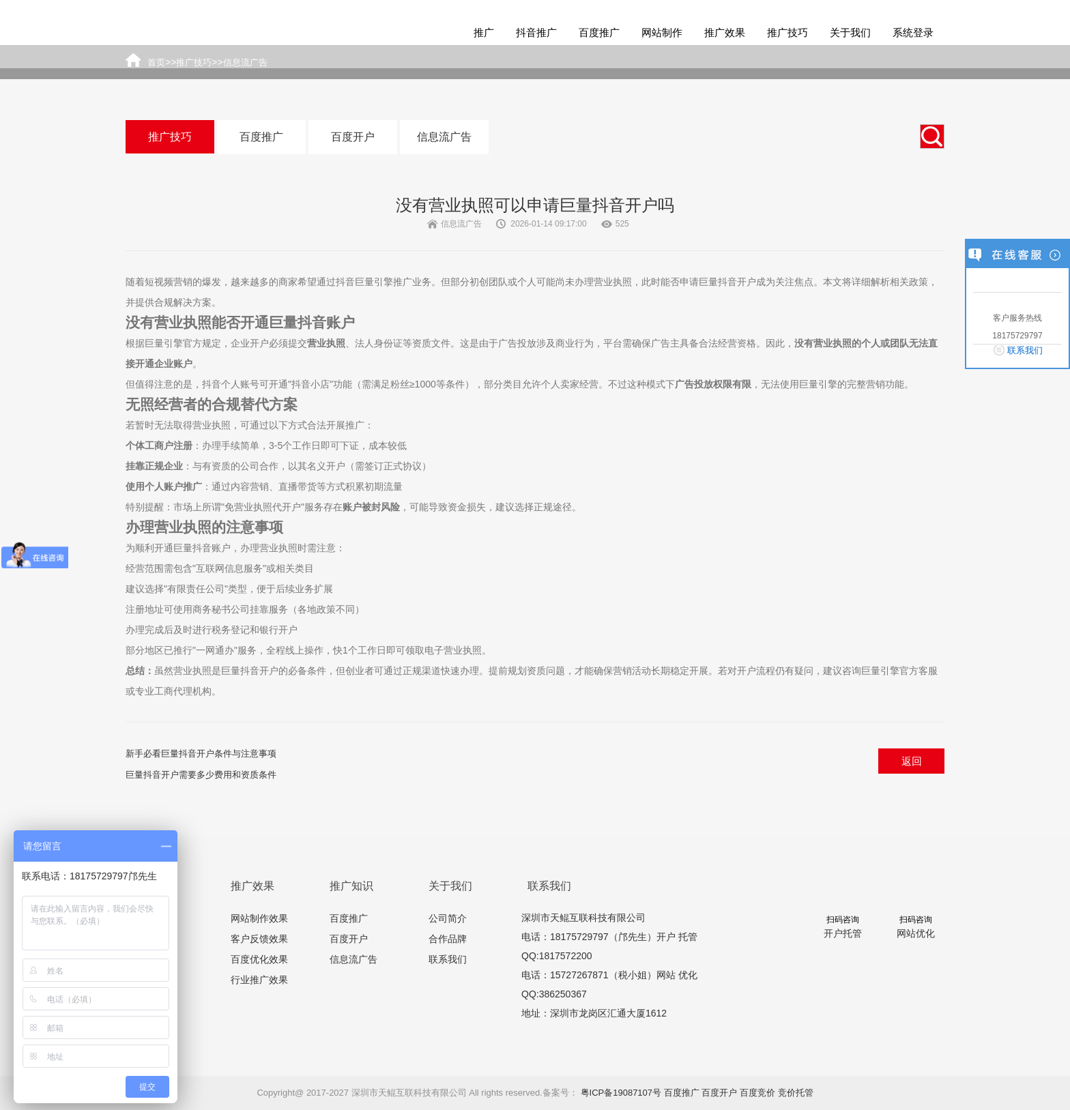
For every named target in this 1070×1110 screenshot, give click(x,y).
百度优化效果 (259, 959)
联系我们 (448, 959)
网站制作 (661, 32)
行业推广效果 (259, 979)
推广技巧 (787, 32)
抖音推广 (536, 32)
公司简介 (448, 918)
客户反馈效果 (259, 938)
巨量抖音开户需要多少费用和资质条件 (201, 775)
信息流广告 (444, 137)
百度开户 (353, 137)
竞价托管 (795, 1092)
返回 (911, 761)
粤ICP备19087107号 (621, 1092)
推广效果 (724, 32)
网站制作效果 (259, 918)
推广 (484, 32)
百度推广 (599, 32)
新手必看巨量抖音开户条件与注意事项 (201, 753)
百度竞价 (757, 1092)
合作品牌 (448, 938)
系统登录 (913, 32)
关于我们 (850, 32)
